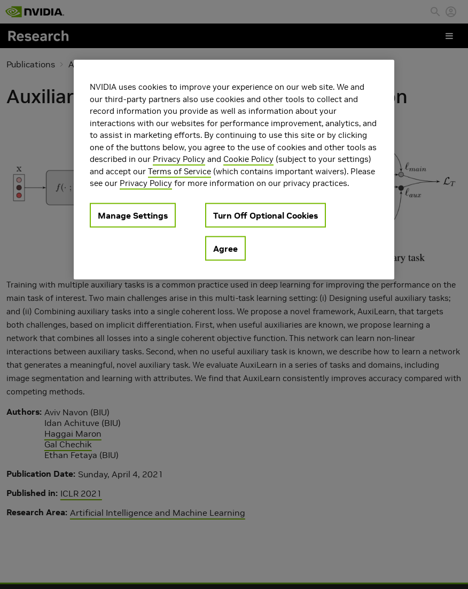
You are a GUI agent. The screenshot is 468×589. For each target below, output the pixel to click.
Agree (225, 248)
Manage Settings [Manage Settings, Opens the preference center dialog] (133, 215)
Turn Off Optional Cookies (265, 215)
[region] (234, 170)
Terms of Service (179, 171)
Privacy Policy (179, 159)
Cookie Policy (248, 159)
